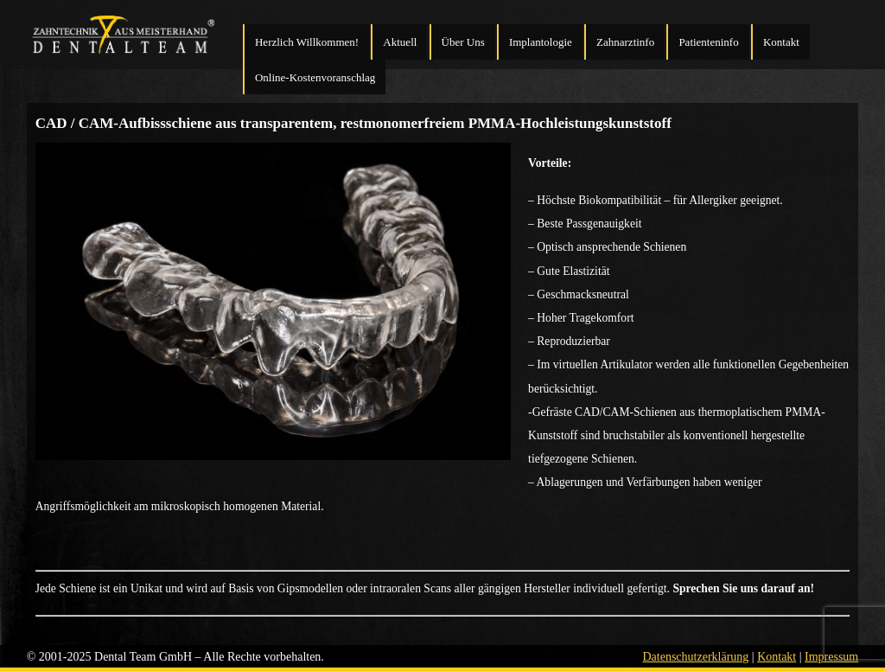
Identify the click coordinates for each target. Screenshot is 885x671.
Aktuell (400, 41)
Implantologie (540, 41)
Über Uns (463, 41)
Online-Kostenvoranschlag (315, 77)
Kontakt (781, 41)
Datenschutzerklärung (695, 656)
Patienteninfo (708, 41)
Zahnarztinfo (625, 41)
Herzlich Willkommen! (307, 41)
